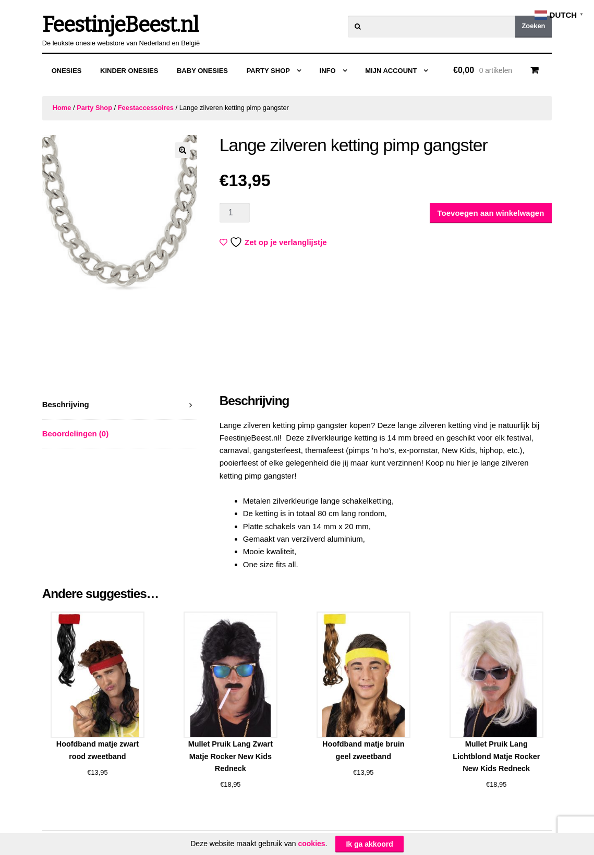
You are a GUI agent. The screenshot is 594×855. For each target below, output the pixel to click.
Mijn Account (391, 71)
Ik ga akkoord (369, 844)
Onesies (67, 71)
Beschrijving (65, 404)
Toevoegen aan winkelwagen (491, 213)
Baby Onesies (202, 71)
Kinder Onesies (129, 71)
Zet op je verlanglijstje (274, 242)
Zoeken (533, 26)
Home (62, 108)
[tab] (120, 404)
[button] (182, 150)
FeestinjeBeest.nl (120, 25)
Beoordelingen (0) (75, 433)
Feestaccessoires (146, 108)
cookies (311, 843)
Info (328, 71)
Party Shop (268, 71)
